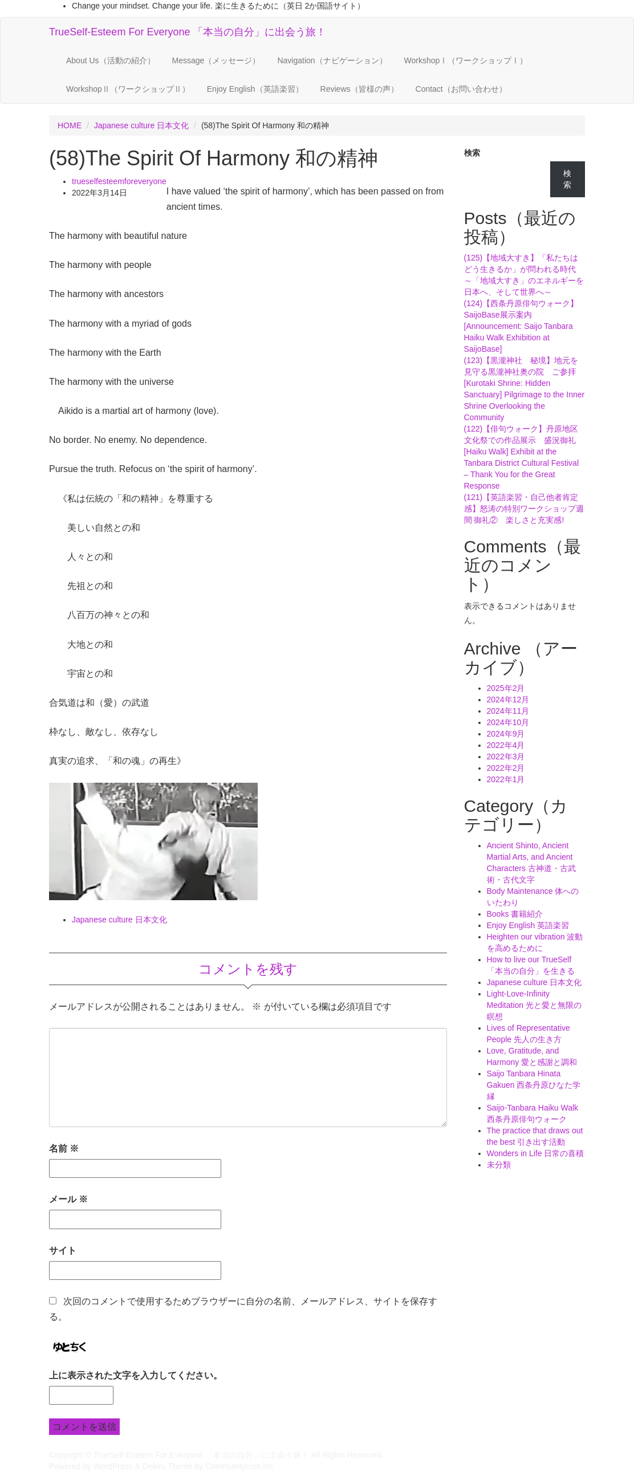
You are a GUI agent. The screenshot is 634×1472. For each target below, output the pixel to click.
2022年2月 (506, 767)
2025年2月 (506, 688)
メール (68, 1199)
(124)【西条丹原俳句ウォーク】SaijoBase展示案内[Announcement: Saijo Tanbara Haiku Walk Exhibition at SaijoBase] (521, 326)
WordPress (113, 1466)
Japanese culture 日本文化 (141, 125)
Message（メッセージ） (216, 60)
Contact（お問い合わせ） (461, 88)
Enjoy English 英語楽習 (528, 925)
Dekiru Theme (168, 1466)
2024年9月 (506, 733)
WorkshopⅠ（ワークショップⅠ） (466, 60)
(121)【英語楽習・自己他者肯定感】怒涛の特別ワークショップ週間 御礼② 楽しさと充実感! (524, 508)
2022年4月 (506, 745)
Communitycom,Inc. (240, 1466)
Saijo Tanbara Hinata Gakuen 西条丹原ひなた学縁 (534, 1085)
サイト (62, 1250)
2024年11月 (508, 710)
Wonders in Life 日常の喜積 (535, 1153)
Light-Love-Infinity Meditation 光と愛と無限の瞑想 (534, 1005)
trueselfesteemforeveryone (119, 181)
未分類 (499, 1164)
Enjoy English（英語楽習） (255, 88)
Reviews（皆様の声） (359, 88)
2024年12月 (508, 699)
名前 (64, 1148)
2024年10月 (508, 722)
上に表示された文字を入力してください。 (135, 1375)
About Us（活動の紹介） (110, 60)
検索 (472, 152)
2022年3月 (506, 756)
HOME (70, 125)
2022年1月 (506, 779)
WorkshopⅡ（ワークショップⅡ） (128, 88)
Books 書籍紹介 (515, 913)
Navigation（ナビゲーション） (332, 60)
